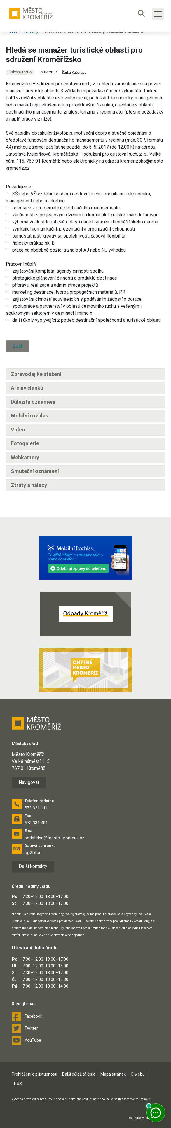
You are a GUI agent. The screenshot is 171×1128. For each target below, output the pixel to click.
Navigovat (29, 782)
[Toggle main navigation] (158, 14)
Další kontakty (33, 866)
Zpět (17, 346)
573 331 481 (36, 823)
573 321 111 (36, 808)
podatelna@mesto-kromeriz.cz (54, 837)
